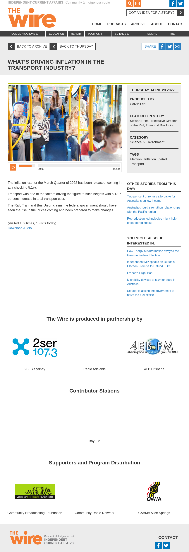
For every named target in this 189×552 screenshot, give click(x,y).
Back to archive (28, 46)
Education (56, 33)
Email (137, 3)
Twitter (180, 3)
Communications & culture (24, 34)
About (157, 24)
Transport (137, 164)
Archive (138, 24)
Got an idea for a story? (156, 13)
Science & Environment (124, 34)
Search (129, 3)
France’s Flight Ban (140, 273)
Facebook (172, 3)
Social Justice (152, 34)
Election (136, 159)
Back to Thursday (73, 46)
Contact (176, 24)
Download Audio (20, 228)
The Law (172, 34)
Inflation (150, 159)
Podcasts (116, 24)
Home (97, 24)
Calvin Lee (138, 104)
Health (76, 33)
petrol (163, 159)
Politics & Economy (95, 34)
